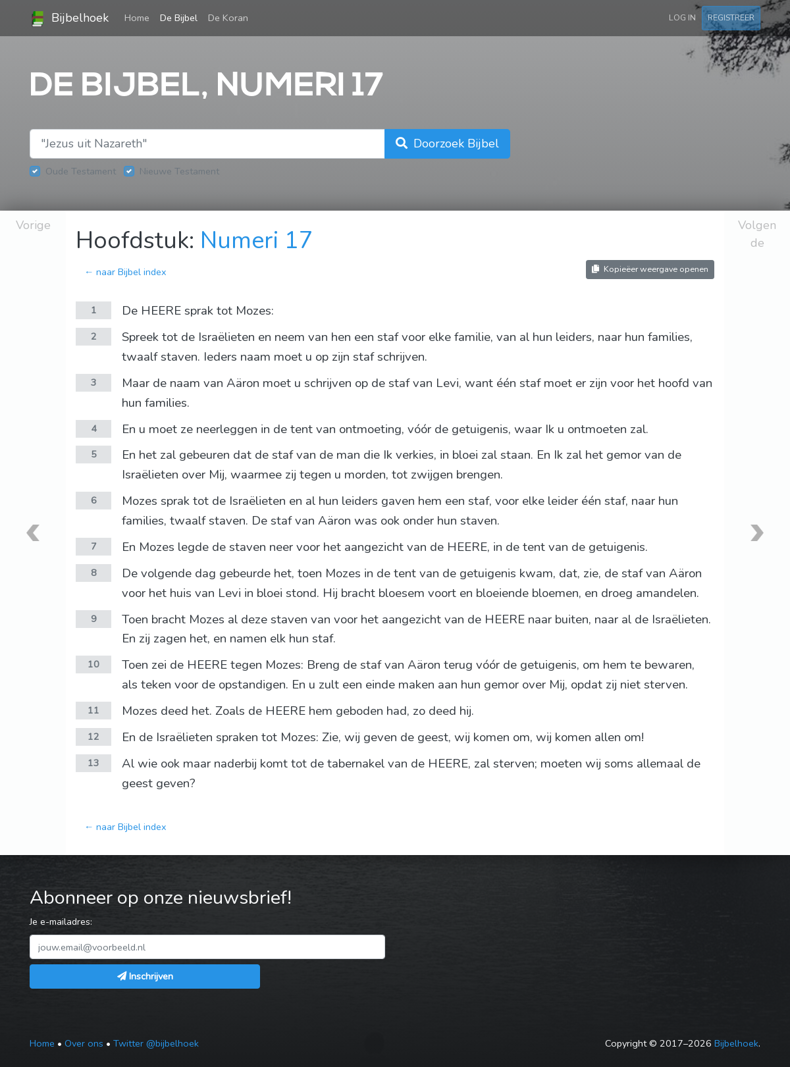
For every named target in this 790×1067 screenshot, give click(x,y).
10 (93, 664)
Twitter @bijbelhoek (156, 1043)
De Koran (228, 17)
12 (93, 736)
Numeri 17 (256, 240)
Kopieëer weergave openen (650, 268)
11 (93, 710)
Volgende (757, 234)
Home (139, 17)
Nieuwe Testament (179, 171)
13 (93, 762)
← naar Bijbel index (125, 271)
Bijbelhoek (69, 18)
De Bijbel (179, 17)
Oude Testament (80, 171)
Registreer (731, 17)
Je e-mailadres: (61, 921)
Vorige (33, 225)
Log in (682, 17)
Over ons (84, 1043)
